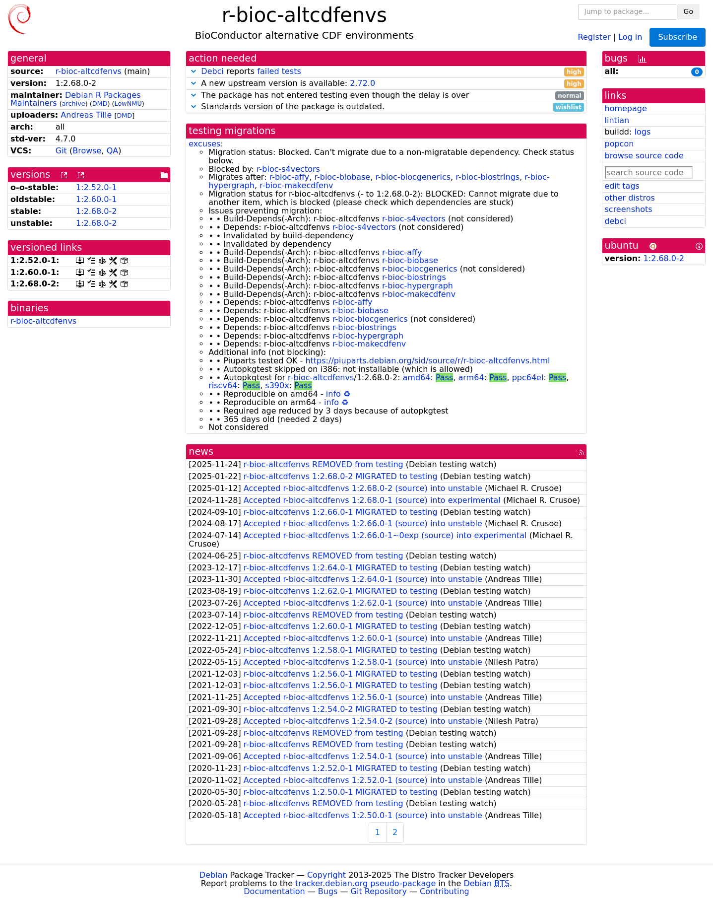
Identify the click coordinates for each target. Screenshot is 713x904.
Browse (86, 150)
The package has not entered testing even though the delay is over (386, 95)
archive (73, 103)
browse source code (644, 155)
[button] (193, 71)
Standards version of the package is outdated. (386, 107)
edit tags (622, 186)
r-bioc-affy (289, 177)
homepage (626, 108)
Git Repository (379, 891)
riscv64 (222, 385)
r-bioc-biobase (342, 177)
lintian (617, 120)
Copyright (326, 875)
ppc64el (528, 377)
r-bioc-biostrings (487, 177)
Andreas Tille (86, 115)
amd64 (417, 377)
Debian (213, 875)
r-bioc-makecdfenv (296, 185)
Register (594, 36)
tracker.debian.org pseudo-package (365, 883)
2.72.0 (362, 83)
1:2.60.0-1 (96, 199)
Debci (212, 71)
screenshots (628, 209)
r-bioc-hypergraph (417, 285)
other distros (630, 198)
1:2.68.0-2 (96, 211)
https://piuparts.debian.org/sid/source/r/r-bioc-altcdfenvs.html (427, 360)
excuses (204, 143)
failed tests (279, 71)
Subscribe (677, 37)
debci (615, 221)
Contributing (444, 891)
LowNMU (128, 103)
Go (688, 11)
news (201, 451)
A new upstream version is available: (386, 83)
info (333, 394)
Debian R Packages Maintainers (75, 99)
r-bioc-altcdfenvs (89, 71)
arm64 (471, 377)
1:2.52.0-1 (96, 187)
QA (113, 150)
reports (386, 72)
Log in (630, 36)
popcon (619, 143)
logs (642, 132)
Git (61, 150)
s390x (277, 385)
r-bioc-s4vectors (288, 169)
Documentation (274, 891)
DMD (100, 103)
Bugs (328, 891)
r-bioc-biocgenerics (413, 177)
